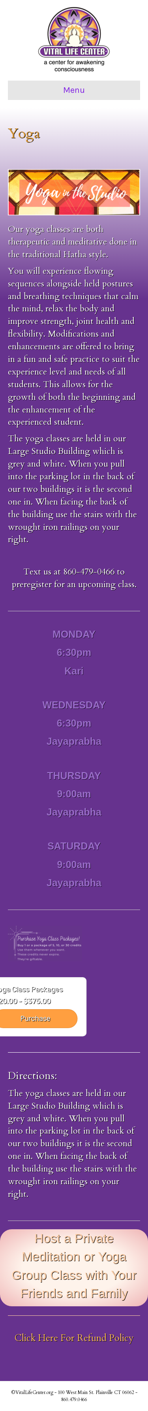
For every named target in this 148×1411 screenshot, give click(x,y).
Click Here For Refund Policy (74, 1338)
